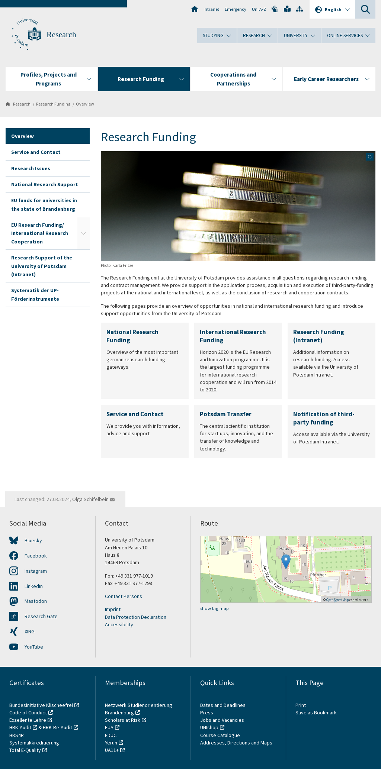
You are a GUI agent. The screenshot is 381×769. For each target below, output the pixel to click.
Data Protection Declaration (135, 617)
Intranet (211, 9)
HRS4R (16, 735)
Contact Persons (123, 596)
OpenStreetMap (337, 600)
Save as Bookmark (316, 712)
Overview (85, 104)
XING (30, 631)
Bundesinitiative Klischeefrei (41, 705)
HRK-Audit (20, 727)
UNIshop (209, 727)
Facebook (36, 555)
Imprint (113, 609)
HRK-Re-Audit (57, 727)
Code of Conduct (28, 712)
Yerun (111, 742)
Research (61, 34)
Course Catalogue (220, 735)
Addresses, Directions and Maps (236, 742)
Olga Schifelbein (90, 499)
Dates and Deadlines (223, 705)
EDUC (110, 735)
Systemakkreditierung (34, 742)
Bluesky (33, 540)
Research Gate (41, 616)
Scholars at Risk (122, 720)
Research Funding (53, 104)
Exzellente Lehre (27, 720)
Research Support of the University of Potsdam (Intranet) (41, 266)
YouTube (34, 646)
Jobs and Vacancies (222, 720)
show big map (214, 608)
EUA (109, 727)
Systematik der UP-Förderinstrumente (35, 294)
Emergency (235, 9)
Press (206, 712)
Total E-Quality (25, 750)
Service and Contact (36, 152)
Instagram (36, 571)
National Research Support (44, 184)
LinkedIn (34, 586)
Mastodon (36, 601)
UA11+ (112, 750)
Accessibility (119, 624)
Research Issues (30, 168)
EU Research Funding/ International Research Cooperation (39, 233)
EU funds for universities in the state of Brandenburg (44, 204)
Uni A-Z (259, 9)
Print (300, 705)
